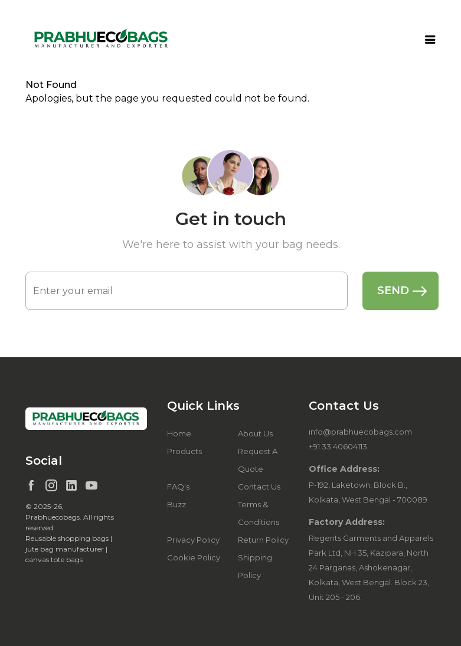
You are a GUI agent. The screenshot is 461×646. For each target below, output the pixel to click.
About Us (255, 433)
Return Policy (263, 539)
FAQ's (178, 486)
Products (184, 451)
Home (179, 433)
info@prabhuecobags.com (360, 431)
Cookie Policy (193, 557)
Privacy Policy (193, 539)
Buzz (176, 504)
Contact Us (259, 486)
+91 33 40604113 (338, 446)
